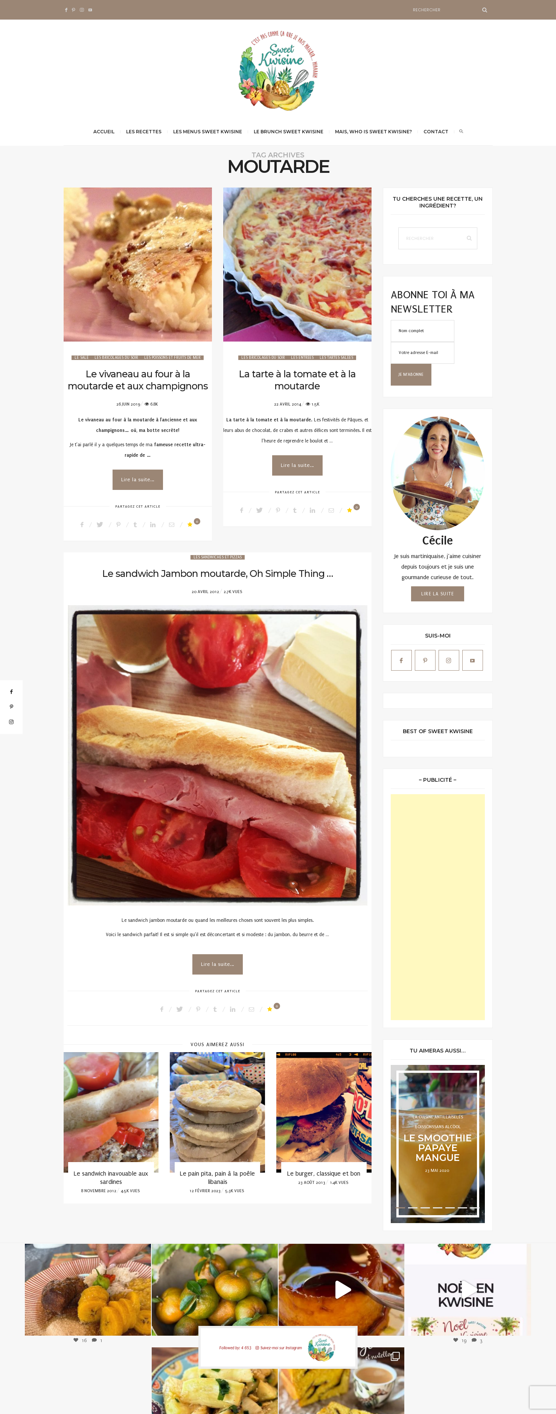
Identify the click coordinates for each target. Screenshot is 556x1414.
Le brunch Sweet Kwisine (288, 131)
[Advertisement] (438, 907)
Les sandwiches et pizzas (217, 557)
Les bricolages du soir (116, 357)
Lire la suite (437, 593)
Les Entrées (302, 357)
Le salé (81, 357)
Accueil (103, 131)
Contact (435, 131)
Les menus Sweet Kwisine (207, 131)
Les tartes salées (336, 357)
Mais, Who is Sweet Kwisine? (373, 131)
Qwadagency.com (475, 1401)
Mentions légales (415, 1401)
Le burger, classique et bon (323, 1173)
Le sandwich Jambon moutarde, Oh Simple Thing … (217, 573)
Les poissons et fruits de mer (172, 357)
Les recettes (143, 131)
